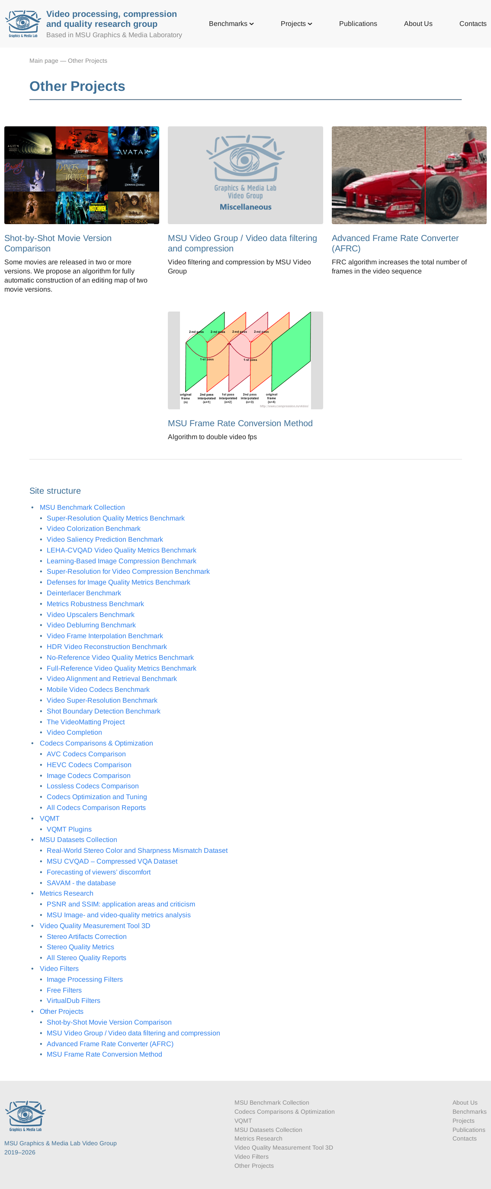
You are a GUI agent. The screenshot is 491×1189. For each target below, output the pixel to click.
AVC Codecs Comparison (86, 754)
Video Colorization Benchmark (94, 528)
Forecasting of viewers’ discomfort (99, 872)
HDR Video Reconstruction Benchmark (107, 646)
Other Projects (87, 60)
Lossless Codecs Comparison (93, 786)
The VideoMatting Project (86, 722)
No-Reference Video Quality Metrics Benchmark (120, 657)
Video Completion (74, 732)
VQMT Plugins (69, 829)
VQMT (50, 818)
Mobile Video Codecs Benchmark (98, 689)
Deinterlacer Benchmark (84, 593)
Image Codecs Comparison (89, 775)
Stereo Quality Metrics (80, 947)
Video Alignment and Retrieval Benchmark (112, 678)
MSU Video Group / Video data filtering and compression (133, 1033)
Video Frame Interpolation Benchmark (105, 635)
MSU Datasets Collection (78, 839)
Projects (296, 23)
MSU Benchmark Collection (82, 507)
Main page (43, 60)
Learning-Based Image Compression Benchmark (121, 561)
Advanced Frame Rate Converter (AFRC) (110, 1044)
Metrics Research (66, 893)
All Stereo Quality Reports (86, 957)
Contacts (473, 23)
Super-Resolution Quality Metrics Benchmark (116, 518)
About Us (418, 23)
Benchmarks (231, 23)
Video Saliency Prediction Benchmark (105, 539)
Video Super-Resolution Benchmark (102, 700)
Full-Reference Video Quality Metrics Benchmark (121, 668)
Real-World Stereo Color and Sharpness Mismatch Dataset (137, 850)
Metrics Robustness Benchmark (95, 603)
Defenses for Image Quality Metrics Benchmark (118, 582)
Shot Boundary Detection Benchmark (103, 711)
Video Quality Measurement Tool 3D (95, 925)
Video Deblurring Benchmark (91, 625)
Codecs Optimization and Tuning (97, 796)
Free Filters (64, 990)
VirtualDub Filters (73, 1000)
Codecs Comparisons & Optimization (96, 743)
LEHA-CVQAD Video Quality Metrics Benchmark (121, 550)
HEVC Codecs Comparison (89, 764)
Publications (358, 23)
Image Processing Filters (85, 979)
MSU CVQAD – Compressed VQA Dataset (112, 861)
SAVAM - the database (81, 883)
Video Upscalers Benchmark (91, 614)
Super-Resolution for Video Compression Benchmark (128, 571)
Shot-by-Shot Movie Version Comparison (109, 1022)
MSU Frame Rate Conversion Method (104, 1054)
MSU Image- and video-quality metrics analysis (119, 915)
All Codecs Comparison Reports (96, 807)
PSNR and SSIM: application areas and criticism (121, 904)
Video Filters (59, 968)
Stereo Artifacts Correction (87, 936)
